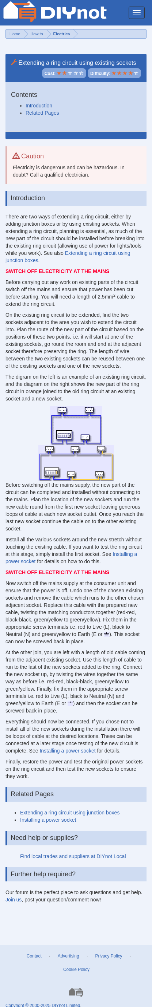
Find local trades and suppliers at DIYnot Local (73, 856)
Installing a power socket (67, 751)
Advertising (68, 956)
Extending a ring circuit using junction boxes (69, 813)
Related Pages (42, 113)
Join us (13, 900)
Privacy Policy (108, 956)
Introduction (39, 105)
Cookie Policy (76, 969)
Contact (34, 956)
